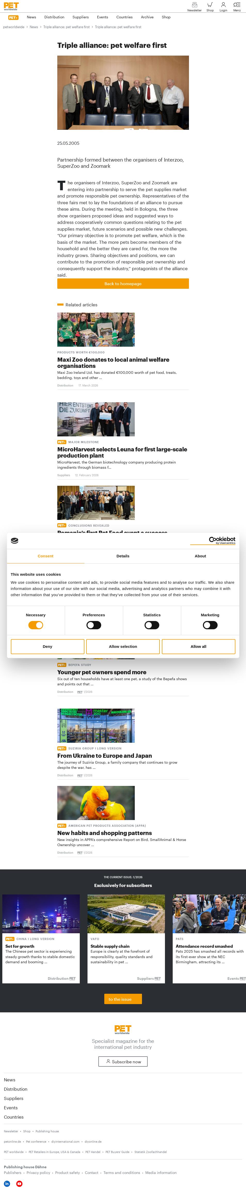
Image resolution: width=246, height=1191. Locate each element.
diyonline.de (93, 1141)
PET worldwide (13, 1152)
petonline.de (12, 1141)
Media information (161, 1172)
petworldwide (13, 27)
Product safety (67, 1172)
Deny (47, 646)
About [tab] (200, 556)
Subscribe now (123, 1061)
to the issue (120, 999)
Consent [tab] (45, 556)
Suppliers (13, 1098)
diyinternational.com (65, 1141)
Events (11, 1107)
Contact (91, 1172)
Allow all (199, 646)
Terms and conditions (122, 1172)
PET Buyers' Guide (117, 1152)
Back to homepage (123, 283)
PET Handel (92, 1152)
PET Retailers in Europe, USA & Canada (54, 1152)
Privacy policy (38, 1172)
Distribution (15, 1088)
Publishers (12, 1172)
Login (223, 8)
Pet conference (36, 1141)
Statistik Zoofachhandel (150, 1152)
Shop (210, 8)
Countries (13, 1116)
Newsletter (194, 8)
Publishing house (47, 1131)
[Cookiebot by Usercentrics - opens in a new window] (212, 541)
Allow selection (123, 646)
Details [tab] (123, 556)
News (34, 27)
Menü (237, 8)
